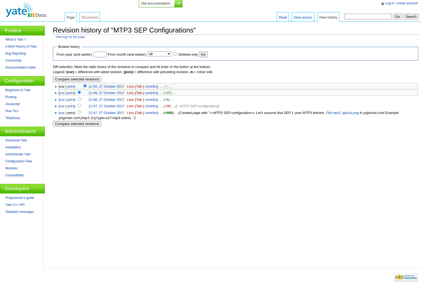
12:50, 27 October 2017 (106, 86)
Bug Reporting (15, 53)
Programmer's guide (19, 198)
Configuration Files (18, 161)
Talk (139, 86)
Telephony (12, 118)
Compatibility (14, 175)
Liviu (130, 86)
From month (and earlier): (127, 54)
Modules (11, 168)
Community (13, 60)
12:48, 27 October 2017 (106, 93)
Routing (10, 97)
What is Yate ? (15, 39)
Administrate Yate (18, 154)
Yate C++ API (15, 205)
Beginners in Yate (18, 90)
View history (328, 17)
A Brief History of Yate (21, 46)
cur (62, 93)
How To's (11, 111)
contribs (151, 86)
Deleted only (188, 54)
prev (70, 86)
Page (71, 17)
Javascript (12, 104)
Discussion (89, 17)
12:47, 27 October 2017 (106, 106)
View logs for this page (70, 36)
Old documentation (155, 3)
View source (303, 17)
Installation (13, 147)
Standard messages (19, 212)
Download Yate (16, 140)
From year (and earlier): (75, 54)
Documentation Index (20, 67)
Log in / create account (401, 3)
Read (283, 17)
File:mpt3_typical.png (342, 113)
